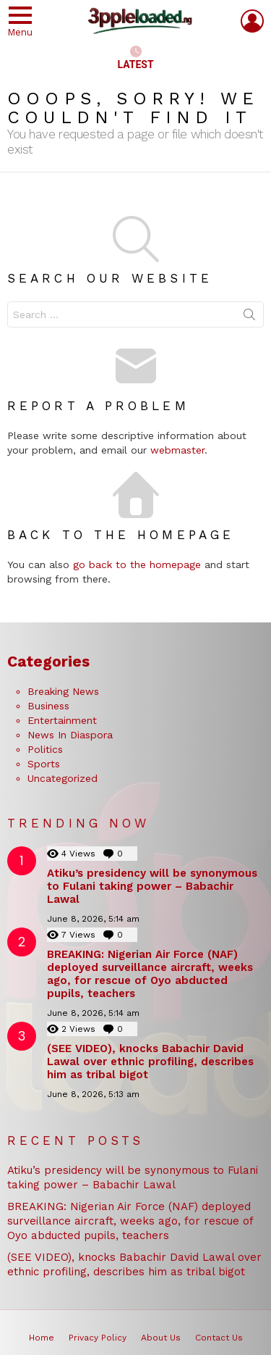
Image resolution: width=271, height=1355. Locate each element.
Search (249, 317)
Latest (135, 58)
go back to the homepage (137, 564)
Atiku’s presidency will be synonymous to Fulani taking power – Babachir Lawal (152, 886)
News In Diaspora (70, 735)
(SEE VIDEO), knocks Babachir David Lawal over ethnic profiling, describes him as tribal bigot (150, 1061)
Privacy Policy (97, 1338)
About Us (161, 1338)
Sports (43, 764)
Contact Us (219, 1338)
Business (48, 706)
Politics (45, 749)
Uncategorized (62, 778)
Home (41, 1338)
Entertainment (62, 720)
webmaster (177, 450)
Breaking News (63, 691)
